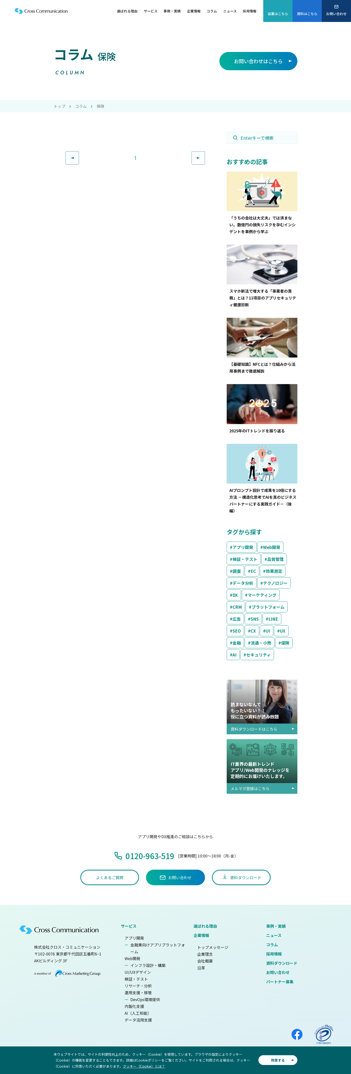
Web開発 (271, 547)
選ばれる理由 (205, 926)
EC (253, 571)
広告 (237, 619)
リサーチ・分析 (138, 986)
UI (268, 631)
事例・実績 (276, 926)
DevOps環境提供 (145, 999)
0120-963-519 (150, 855)
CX (253, 631)
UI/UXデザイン (138, 972)
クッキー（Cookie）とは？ (144, 1066)
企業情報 (201, 935)
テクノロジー (275, 583)
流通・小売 (261, 643)
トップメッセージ (212, 947)
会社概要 (205, 961)
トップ (59, 106)
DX (235, 595)
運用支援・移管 (138, 992)
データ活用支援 (138, 1020)
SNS (255, 619)
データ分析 (243, 583)
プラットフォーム (268, 607)
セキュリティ (258, 655)
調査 (237, 571)
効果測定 (274, 571)
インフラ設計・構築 (148, 965)
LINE (273, 619)
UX (282, 631)
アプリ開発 (243, 547)
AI (234, 655)
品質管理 (275, 559)
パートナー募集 (279, 981)
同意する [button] (278, 1060)
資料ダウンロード (281, 963)
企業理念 (205, 954)
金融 (237, 643)
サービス (128, 926)
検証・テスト (245, 559)
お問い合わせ (278, 972)
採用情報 (274, 954)
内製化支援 (134, 1006)
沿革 (201, 968)
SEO (237, 631)
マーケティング (262, 595)
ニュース (274, 935)
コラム (81, 106)
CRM (237, 607)
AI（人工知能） (138, 1013)
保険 (285, 643)
